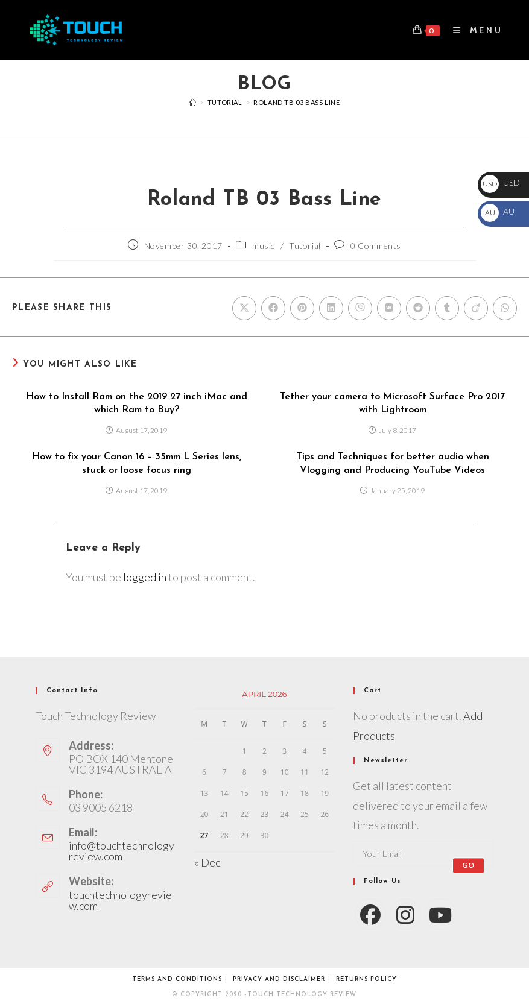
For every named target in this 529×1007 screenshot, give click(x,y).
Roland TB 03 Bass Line (296, 102)
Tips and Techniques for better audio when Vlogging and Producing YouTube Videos (392, 463)
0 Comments (375, 246)
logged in (144, 577)
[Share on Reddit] (418, 308)
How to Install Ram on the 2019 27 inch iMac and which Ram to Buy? (136, 403)
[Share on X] (244, 308)
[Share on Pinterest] (302, 308)
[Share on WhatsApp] (505, 308)
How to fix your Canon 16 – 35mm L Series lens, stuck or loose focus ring (136, 463)
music (263, 246)
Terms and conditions (177, 979)
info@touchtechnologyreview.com (121, 851)
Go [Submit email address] (468, 865)
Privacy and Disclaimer (279, 979)
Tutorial (305, 246)
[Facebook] (370, 914)
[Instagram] (405, 914)
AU (498, 211)
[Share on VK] (389, 308)
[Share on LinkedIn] (331, 308)
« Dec (207, 862)
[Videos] (193, 102)
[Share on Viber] (360, 308)
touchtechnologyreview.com (120, 900)
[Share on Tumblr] (447, 308)
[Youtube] (440, 914)
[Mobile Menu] (473, 30)
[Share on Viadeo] (476, 308)
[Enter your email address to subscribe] (423, 853)
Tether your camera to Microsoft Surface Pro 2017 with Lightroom (392, 403)
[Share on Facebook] (273, 308)
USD (500, 182)
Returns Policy (366, 979)
